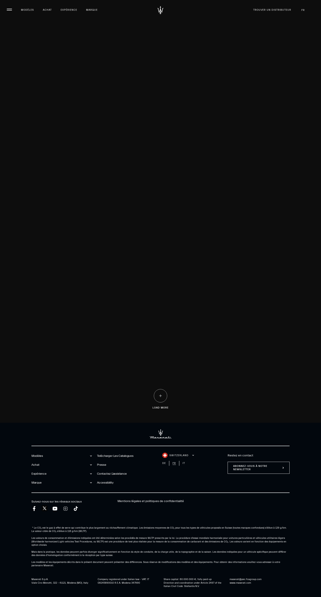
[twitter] (44, 508)
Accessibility (105, 482)
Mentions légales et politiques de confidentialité (150, 501)
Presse (101, 465)
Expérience (69, 9)
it (184, 463)
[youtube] (55, 508)
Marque (92, 9)
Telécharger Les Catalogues (115, 456)
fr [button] (306, 10)
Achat (47, 9)
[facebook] (34, 508)
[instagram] (65, 508)
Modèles (27, 9)
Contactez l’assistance (112, 474)
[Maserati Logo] (160, 10)
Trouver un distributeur (272, 9)
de (164, 463)
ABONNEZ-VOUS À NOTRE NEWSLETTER (250, 468)
